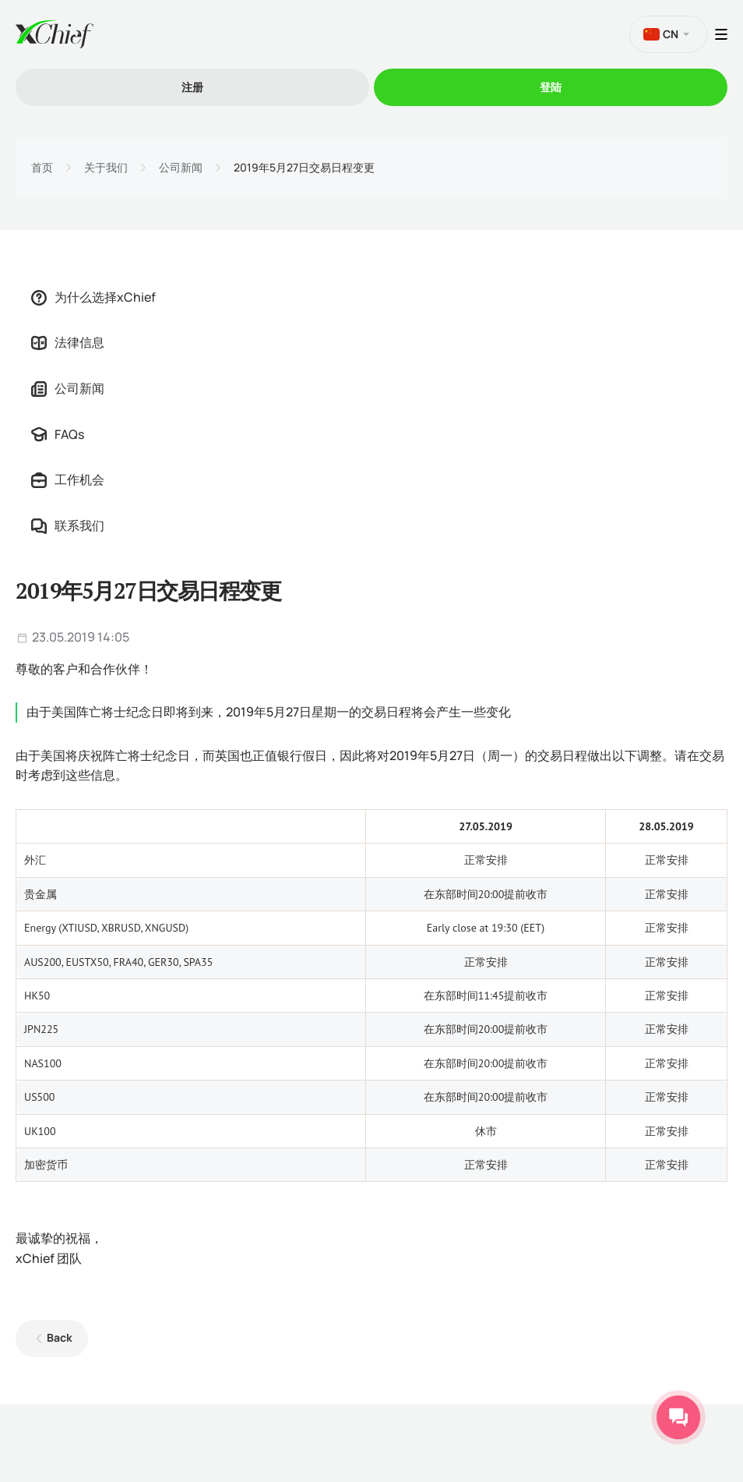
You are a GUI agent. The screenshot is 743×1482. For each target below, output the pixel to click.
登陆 (551, 87)
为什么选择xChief (93, 297)
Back (59, 1337)
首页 (42, 168)
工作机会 (67, 479)
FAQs (57, 434)
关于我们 (106, 168)
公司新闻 (180, 168)
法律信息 (67, 342)
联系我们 (67, 525)
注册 (192, 87)
